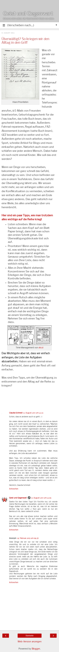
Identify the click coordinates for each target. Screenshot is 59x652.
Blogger (36, 649)
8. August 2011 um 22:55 (41, 498)
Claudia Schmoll (15, 413)
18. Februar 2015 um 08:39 (28, 538)
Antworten (13, 489)
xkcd (41, 348)
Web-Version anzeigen (30, 641)
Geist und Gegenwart (28, 13)
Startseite (29, 636)
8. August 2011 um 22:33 (33, 413)
